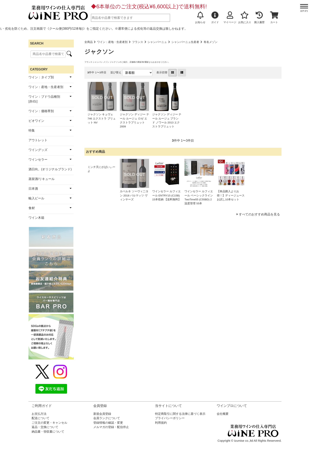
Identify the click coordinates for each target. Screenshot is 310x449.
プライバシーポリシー (170, 418)
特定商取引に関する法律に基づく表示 (180, 413)
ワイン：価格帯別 (41, 111)
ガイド (215, 17)
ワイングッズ (37, 150)
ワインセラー (37, 159)
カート (274, 17)
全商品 (88, 42)
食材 (31, 208)
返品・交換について (45, 427)
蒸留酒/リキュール (41, 179)
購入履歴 (259, 17)
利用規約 (161, 422)
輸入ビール (36, 198)
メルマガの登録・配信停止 (111, 427)
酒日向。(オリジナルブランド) (50, 169)
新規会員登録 (102, 413)
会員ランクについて (106, 418)
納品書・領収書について (48, 431)
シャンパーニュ (157, 42)
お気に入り (244, 17)
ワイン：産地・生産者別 (112, 42)
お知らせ (200, 17)
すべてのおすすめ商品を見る (259, 214)
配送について (40, 418)
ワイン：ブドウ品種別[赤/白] (44, 99)
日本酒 (33, 188)
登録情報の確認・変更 (108, 422)
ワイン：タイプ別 (41, 77)
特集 (31, 130)
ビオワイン (36, 120)
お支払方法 (39, 413)
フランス (137, 42)
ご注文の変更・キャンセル (49, 422)
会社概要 (223, 413)
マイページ (229, 17)
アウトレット (37, 140)
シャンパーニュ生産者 (185, 42)
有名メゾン (210, 42)
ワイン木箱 (36, 217)
